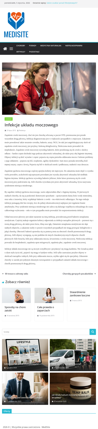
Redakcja (22, 130)
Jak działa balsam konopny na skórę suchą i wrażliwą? (73, 396)
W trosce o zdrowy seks (15, 273)
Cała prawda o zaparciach (45, 308)
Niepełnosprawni (73, 45)
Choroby (20, 45)
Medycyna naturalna (50, 45)
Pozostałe (34, 51)
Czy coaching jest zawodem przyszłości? (23, 397)
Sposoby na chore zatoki (15, 308)
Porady (32, 45)
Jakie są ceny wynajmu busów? (66, 364)
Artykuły (20, 51)
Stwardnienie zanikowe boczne (80, 293)
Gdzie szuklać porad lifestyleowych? (62, 3)
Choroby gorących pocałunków (79, 273)
